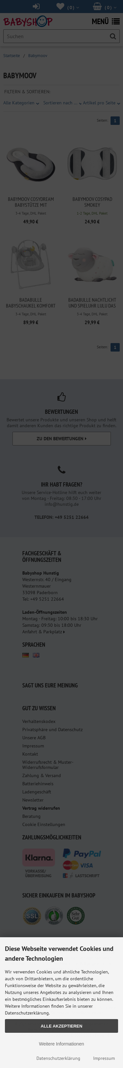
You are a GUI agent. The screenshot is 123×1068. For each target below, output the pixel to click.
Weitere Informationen (61, 1043)
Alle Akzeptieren (61, 1026)
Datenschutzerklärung (58, 1058)
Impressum (104, 1058)
